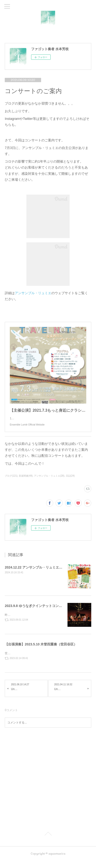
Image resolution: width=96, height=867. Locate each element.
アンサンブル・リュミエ (33, 293)
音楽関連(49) (26, 480)
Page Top (48, 840)
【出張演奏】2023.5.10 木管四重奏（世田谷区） (41, 649)
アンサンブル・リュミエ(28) (49, 480)
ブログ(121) (11, 480)
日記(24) (70, 480)
